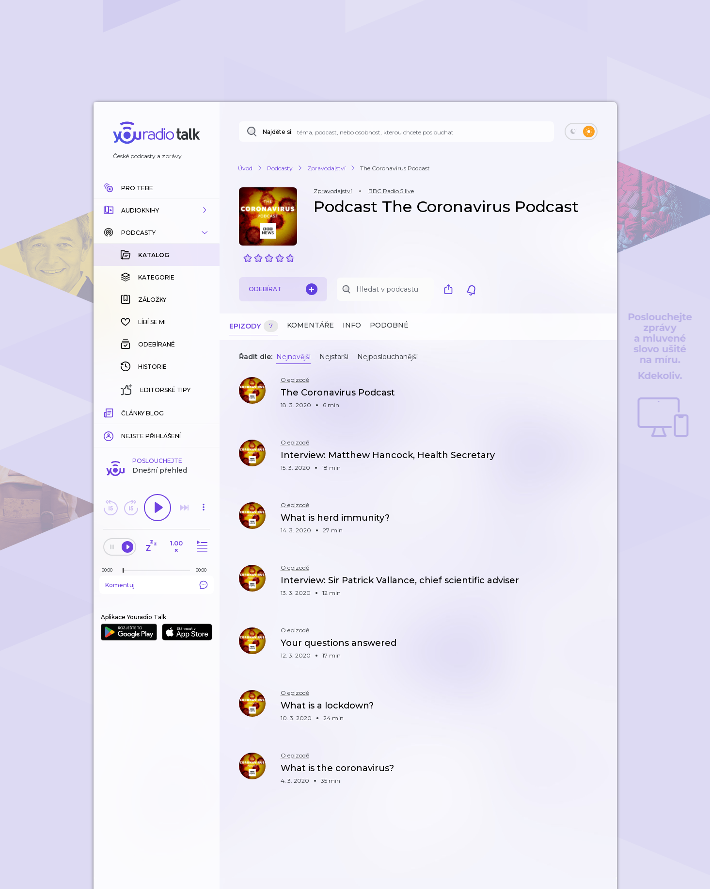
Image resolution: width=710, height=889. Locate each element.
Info (352, 325)
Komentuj (156, 584)
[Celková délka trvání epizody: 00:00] (203, 570)
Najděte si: (278, 131)
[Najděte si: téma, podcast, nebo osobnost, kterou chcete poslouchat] (396, 131)
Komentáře (310, 325)
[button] (157, 210)
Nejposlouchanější (387, 356)
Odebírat (283, 289)
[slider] (123, 570)
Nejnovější (293, 356)
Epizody (253, 326)
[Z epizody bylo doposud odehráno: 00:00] (109, 570)
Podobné (389, 325)
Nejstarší (333, 356)
